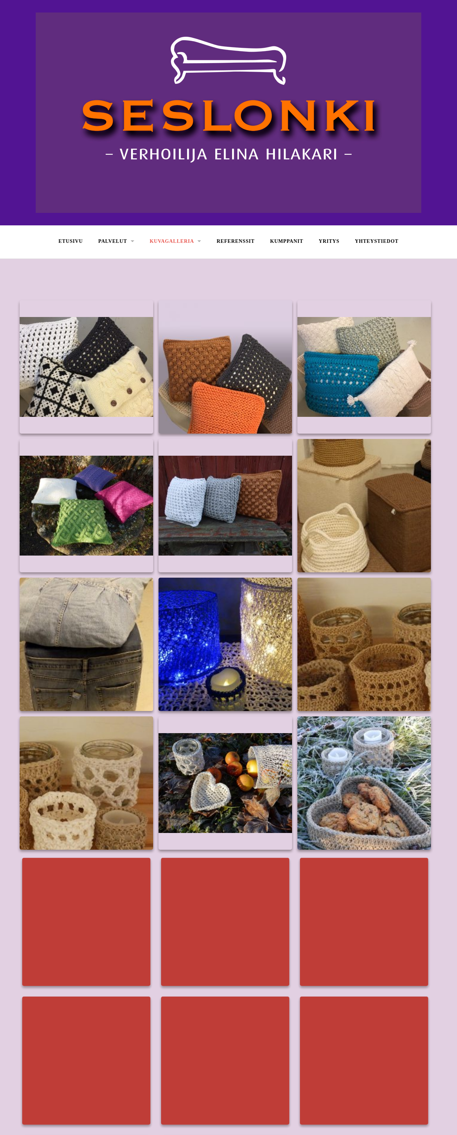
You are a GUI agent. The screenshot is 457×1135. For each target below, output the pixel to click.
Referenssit (236, 241)
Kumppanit (286, 241)
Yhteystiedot (376, 241)
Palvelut (112, 241)
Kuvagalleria (172, 241)
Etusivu (71, 241)
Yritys (329, 241)
